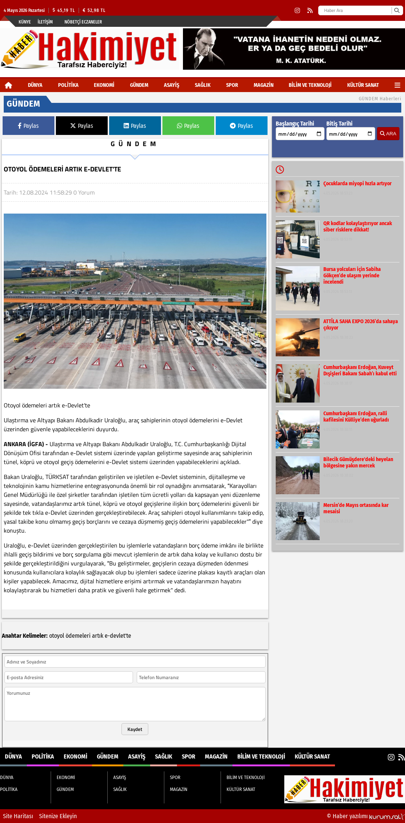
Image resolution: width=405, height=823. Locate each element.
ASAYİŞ (171, 85)
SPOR (232, 85)
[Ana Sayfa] (8, 85)
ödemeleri (78, 635)
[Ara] (397, 10)
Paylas (28, 125)
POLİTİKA (68, 85)
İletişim (45, 22)
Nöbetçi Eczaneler (83, 22)
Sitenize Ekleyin (58, 816)
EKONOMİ (104, 85)
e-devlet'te (118, 635)
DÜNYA (35, 85)
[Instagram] (297, 10)
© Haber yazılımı (366, 816)
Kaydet (134, 729)
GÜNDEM (139, 85)
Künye (25, 22)
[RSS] (310, 10)
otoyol (56, 635)
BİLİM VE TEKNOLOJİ (310, 85)
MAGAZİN (263, 85)
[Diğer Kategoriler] (397, 85)
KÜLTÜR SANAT (363, 85)
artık (97, 635)
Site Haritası (18, 816)
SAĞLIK (203, 85)
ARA (388, 133)
